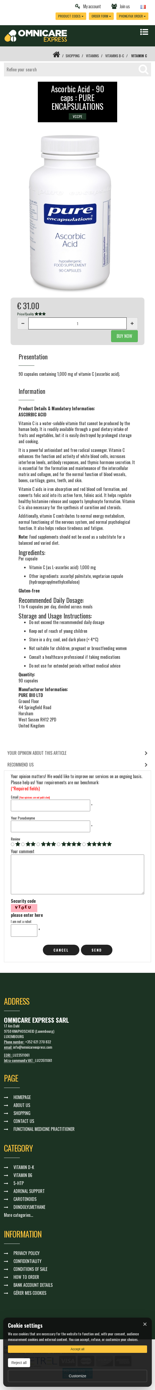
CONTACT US (23, 1121)
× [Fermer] (145, 1324)
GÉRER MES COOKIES (29, 1292)
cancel (61, 949)
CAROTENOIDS (25, 1199)
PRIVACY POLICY (26, 1253)
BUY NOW (124, 336)
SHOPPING (72, 55)
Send (97, 949)
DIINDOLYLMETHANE (29, 1207)
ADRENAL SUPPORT (29, 1191)
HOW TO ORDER (26, 1277)
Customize (77, 1376)
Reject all (19, 1363)
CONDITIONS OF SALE (30, 1269)
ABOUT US (21, 1105)
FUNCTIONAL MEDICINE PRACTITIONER (44, 1129)
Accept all (77, 1349)
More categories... (18, 1215)
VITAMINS (91, 55)
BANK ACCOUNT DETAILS (33, 1285)
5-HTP (18, 1183)
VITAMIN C (139, 55)
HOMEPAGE (22, 1097)
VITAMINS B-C (114, 55)
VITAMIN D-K (23, 1167)
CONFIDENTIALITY (27, 1261)
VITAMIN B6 (22, 1175)
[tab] (77, 753)
